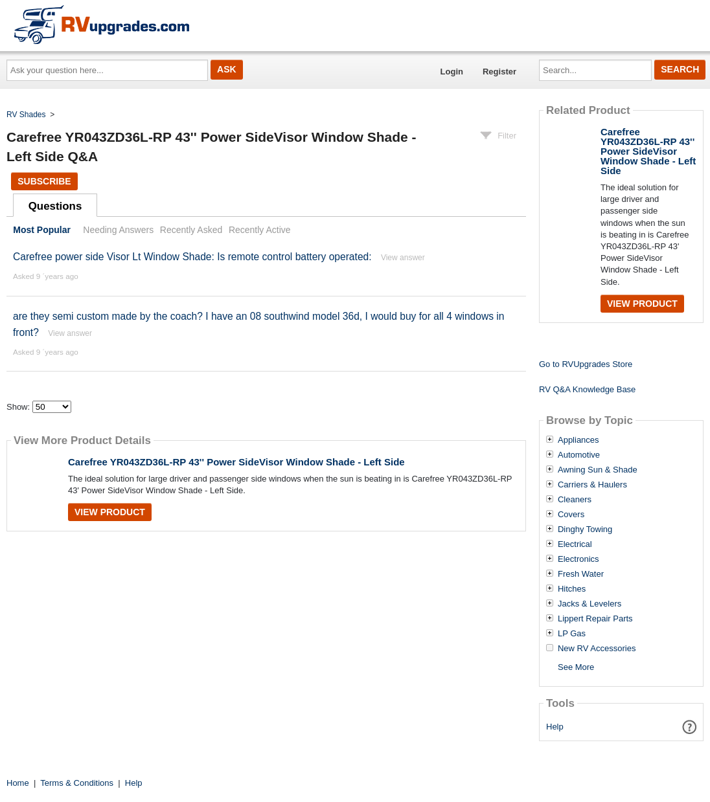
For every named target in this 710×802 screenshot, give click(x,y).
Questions (55, 206)
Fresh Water (581, 574)
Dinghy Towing (585, 529)
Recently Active (260, 230)
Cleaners (574, 499)
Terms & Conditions (76, 783)
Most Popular (42, 230)
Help (555, 726)
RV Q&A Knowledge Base (587, 389)
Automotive (579, 455)
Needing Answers (118, 230)
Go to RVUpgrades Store (585, 364)
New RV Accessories (597, 648)
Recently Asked (191, 230)
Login (452, 71)
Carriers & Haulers (592, 484)
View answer (403, 257)
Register (499, 71)
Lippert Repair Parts (595, 618)
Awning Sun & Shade (597, 469)
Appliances (578, 440)
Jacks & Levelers (589, 603)
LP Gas (572, 633)
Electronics (578, 559)
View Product (109, 512)
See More (576, 667)
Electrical (575, 544)
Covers (571, 514)
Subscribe (44, 181)
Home (17, 783)
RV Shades (26, 114)
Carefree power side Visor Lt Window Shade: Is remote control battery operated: (192, 256)
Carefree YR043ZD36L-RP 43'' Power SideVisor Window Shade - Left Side (236, 461)
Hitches (572, 589)
